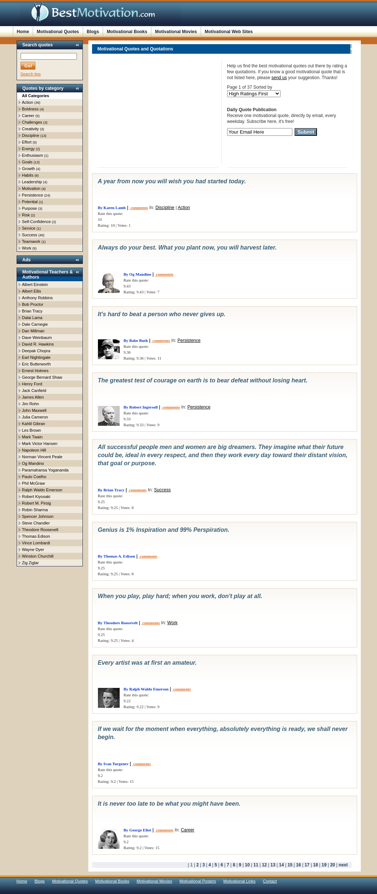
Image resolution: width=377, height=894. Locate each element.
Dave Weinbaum (37, 337)
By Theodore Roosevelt (118, 623)
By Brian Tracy (111, 490)
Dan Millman (33, 331)
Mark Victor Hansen (39, 443)
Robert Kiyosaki (36, 496)
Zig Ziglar (30, 563)
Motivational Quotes (58, 31)
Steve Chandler (36, 523)
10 (247, 865)
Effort (27, 142)
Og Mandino (33, 463)
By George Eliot (137, 830)
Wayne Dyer (33, 549)
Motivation (31, 188)
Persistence (32, 195)
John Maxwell (34, 410)
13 (273, 865)
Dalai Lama (32, 317)
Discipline (30, 135)
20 (332, 865)
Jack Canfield (34, 390)
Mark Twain (32, 437)
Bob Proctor (32, 304)
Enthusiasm (32, 155)
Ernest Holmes (35, 370)
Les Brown (31, 430)
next (343, 865)
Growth (28, 168)
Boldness (30, 109)
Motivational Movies (176, 31)
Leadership (32, 182)
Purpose (29, 208)
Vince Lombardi (36, 543)
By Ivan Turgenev (113, 764)
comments (139, 207)
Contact (270, 881)
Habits (28, 175)
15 (290, 865)
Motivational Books (127, 31)
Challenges (32, 122)
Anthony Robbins (37, 298)
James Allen (33, 397)
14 (281, 865)
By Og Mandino (137, 274)
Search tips (31, 74)
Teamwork (31, 241)
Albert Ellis (31, 291)
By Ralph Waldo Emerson (146, 689)
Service (29, 228)
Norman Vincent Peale (42, 457)
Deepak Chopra (36, 351)
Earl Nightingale (36, 357)
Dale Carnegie (35, 324)
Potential (30, 201)
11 (255, 865)
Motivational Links (239, 881)
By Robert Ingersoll (141, 407)
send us (279, 77)
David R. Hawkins (38, 344)
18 (315, 865)
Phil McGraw (33, 483)
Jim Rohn (30, 404)
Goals (27, 162)
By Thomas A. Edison (116, 556)
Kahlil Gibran (33, 423)
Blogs (93, 31)
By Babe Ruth (136, 340)
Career (28, 115)
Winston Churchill (38, 556)
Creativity (30, 129)
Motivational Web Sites (229, 31)
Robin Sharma (35, 510)
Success (30, 235)
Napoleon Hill (34, 450)
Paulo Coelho (34, 476)
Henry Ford (32, 384)
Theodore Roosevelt (40, 529)
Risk (26, 215)
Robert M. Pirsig (36, 503)
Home (23, 31)
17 (306, 865)
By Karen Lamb (112, 207)
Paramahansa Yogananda (45, 470)
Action (28, 102)
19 (324, 865)
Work (26, 248)
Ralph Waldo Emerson (42, 490)
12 (264, 865)
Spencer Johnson (38, 516)
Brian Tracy (32, 311)
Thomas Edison (36, 536)
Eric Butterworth (36, 364)
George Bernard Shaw (42, 377)
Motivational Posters (198, 881)
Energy (28, 148)
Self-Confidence (36, 221)
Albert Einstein (35, 284)
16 (298, 865)
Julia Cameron (35, 417)
